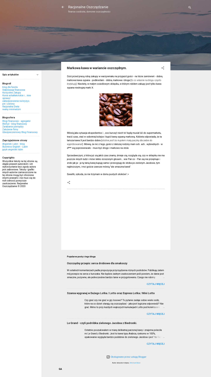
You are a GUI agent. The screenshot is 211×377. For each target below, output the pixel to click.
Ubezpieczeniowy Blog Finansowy (20, 132)
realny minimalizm (11, 109)
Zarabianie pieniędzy (13, 126)
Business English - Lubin (15, 146)
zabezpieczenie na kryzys (15, 101)
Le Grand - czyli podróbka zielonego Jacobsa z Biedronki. (102, 323)
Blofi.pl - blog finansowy (14, 123)
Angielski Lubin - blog (13, 144)
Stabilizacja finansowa (13, 89)
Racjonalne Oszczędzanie (88, 7)
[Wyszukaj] (190, 8)
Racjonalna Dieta (10, 106)
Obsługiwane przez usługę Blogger (126, 356)
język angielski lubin (12, 149)
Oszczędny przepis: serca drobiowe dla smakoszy (97, 263)
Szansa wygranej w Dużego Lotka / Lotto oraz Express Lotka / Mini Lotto (111, 293)
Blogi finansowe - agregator (16, 121)
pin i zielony (8, 103)
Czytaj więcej (156, 284)
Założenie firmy (10, 129)
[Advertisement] (182, 62)
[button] (163, 68)
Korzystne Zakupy (11, 92)
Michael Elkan (135, 363)
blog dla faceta (10, 87)
